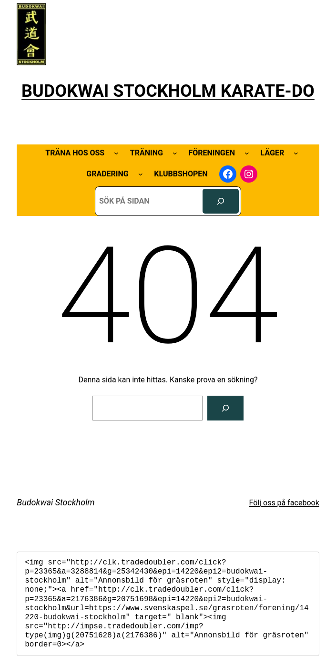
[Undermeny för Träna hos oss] (116, 153)
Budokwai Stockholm (55, 502)
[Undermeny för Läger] (296, 153)
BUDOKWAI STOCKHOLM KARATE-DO (168, 91)
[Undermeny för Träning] (175, 153)
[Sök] (221, 201)
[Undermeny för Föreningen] (246, 153)
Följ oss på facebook (284, 502)
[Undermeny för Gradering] (140, 174)
